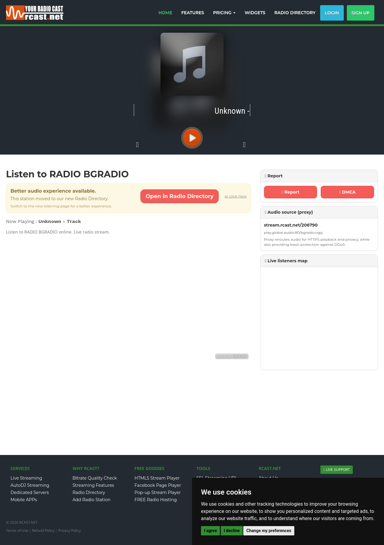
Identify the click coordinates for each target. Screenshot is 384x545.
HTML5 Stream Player (157, 478)
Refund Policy (43, 530)
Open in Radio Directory (179, 196)
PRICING (224, 12)
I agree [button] (210, 530)
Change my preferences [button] (268, 530)
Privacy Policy (69, 530)
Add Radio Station (92, 499)
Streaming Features (93, 485)
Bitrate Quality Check (95, 478)
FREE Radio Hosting (155, 499)
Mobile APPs (23, 499)
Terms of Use (17, 530)
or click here (236, 196)
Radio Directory (89, 492)
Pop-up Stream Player (157, 492)
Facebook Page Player (157, 485)
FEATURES (192, 12)
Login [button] (332, 13)
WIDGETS (254, 12)
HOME (165, 12)
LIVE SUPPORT (337, 469)
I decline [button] (232, 530)
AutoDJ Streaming (29, 485)
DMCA (347, 192)
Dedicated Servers (29, 492)
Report (290, 192)
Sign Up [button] (361, 13)
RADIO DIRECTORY (295, 12)
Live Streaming (26, 478)
